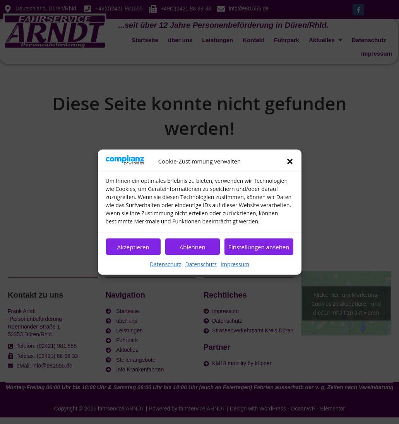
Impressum (235, 264)
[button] (290, 161)
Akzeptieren (133, 246)
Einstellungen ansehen (258, 246)
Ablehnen (192, 246)
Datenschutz (165, 264)
